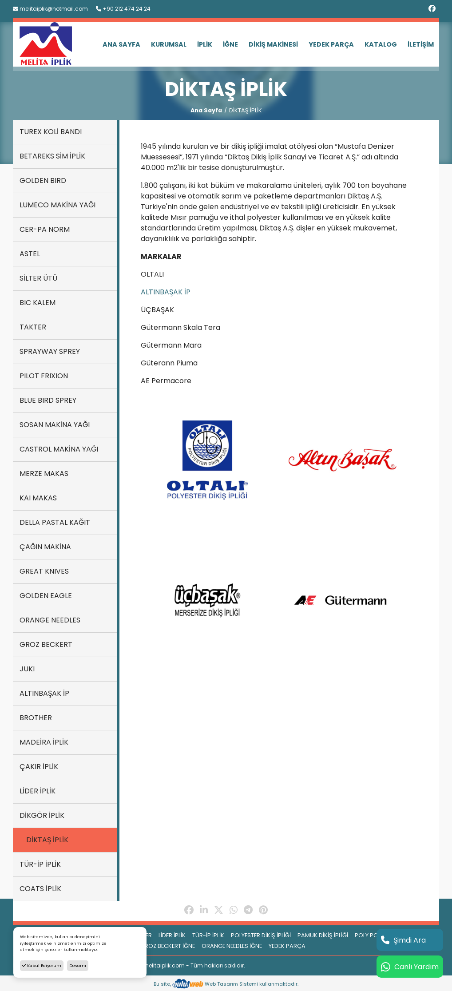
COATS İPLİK (40, 889)
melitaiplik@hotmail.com (50, 8)
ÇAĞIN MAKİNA (45, 547)
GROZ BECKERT (46, 644)
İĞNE (230, 44)
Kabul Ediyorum (41, 965)
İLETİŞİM (421, 44)
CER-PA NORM (45, 229)
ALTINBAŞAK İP (44, 693)
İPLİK (204, 44)
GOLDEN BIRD (43, 180)
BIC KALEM (38, 302)
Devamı (77, 965)
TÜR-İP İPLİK (40, 864)
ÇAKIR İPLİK (39, 766)
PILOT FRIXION (44, 376)
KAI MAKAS (38, 498)
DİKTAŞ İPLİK (47, 840)
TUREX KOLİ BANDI (51, 132)
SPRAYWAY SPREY (50, 351)
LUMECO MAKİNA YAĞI (57, 205)
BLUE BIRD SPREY (48, 400)
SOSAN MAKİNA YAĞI (55, 425)
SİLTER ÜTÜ (38, 278)
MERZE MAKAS (44, 473)
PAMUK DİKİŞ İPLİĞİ (322, 935)
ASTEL (30, 254)
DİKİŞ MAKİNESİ (273, 44)
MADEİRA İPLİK (44, 742)
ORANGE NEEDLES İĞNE (232, 946)
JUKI (27, 669)
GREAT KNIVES (44, 571)
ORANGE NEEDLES (50, 620)
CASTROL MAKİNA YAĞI (59, 449)
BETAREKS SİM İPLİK (52, 156)
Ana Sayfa (206, 110)
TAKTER (33, 327)
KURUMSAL (168, 44)
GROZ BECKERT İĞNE (167, 946)
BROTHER (36, 718)
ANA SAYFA (121, 44)
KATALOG (381, 44)
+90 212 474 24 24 (123, 8)
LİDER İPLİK (38, 791)
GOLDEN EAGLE (46, 596)
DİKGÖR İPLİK (42, 815)
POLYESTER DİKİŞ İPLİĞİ (261, 935)
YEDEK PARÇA (331, 44)
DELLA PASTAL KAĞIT (55, 522)
